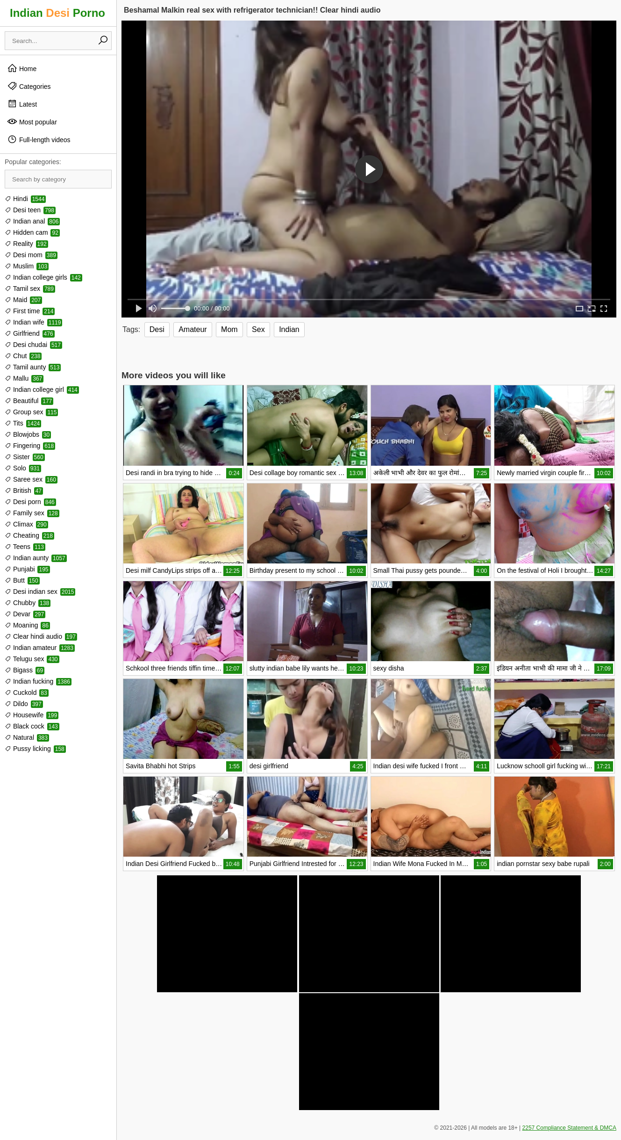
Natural (27, 737)
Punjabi (27, 569)
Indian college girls (43, 277)
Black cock (32, 726)
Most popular (32, 121)
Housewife (31, 715)
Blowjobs (28, 434)
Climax (26, 524)
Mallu (24, 378)
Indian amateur (40, 647)
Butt (22, 580)
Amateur (192, 329)
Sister (25, 457)
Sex (258, 329)
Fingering (30, 445)
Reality (26, 243)
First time (30, 311)
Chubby (27, 602)
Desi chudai (33, 344)
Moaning (27, 625)
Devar (25, 614)
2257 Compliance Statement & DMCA (569, 1128)
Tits (23, 423)
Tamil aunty (33, 367)
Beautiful (29, 400)
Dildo (24, 703)
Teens (25, 546)
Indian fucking (38, 681)
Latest (22, 104)
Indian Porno (57, 13)
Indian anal (32, 221)
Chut (23, 356)
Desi (157, 329)
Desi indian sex (40, 591)
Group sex (31, 412)
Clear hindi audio (41, 636)
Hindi (25, 198)
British (24, 490)
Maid (23, 299)
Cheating (29, 535)
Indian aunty (36, 558)
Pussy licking (35, 748)
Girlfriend (30, 333)
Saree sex (31, 479)
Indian (289, 329)
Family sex (32, 513)
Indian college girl (42, 389)
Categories (29, 86)
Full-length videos (39, 139)
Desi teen (30, 210)
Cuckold (27, 692)
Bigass (24, 670)
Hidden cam (32, 232)
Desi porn (30, 501)
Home (21, 68)
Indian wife (33, 322)
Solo (23, 468)
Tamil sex (30, 288)
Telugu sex (32, 659)
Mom (229, 329)
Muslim (27, 266)
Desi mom (31, 255)
